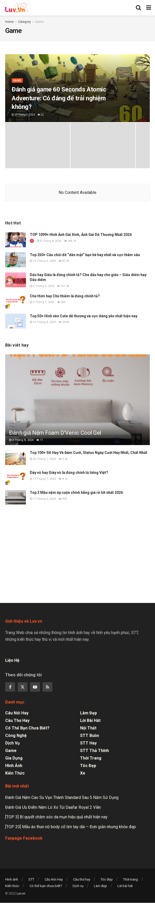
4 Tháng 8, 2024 (21, 440)
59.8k (64, 322)
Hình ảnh (13, 765)
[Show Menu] (148, 8)
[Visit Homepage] (16, 8)
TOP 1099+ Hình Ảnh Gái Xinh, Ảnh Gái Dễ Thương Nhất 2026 (81, 235)
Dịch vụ (12, 743)
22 (41, 114)
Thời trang (90, 758)
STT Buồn (89, 735)
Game (39, 22)
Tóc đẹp (88, 765)
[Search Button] (138, 8)
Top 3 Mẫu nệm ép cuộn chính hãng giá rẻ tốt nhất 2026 (76, 492)
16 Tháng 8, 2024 (43, 322)
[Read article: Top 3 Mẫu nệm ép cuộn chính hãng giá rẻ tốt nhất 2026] (15, 497)
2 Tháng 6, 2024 (42, 286)
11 (39, 440)
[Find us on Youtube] (35, 687)
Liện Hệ (12, 660)
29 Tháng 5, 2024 (23, 114)
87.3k (64, 261)
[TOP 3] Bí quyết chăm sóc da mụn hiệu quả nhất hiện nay (56, 816)
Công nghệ (16, 735)
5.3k (63, 459)
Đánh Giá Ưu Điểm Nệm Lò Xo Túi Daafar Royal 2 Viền (53, 807)
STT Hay (88, 743)
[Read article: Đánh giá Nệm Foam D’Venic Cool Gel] (77, 406)
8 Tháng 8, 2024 (49, 241)
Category (24, 22)
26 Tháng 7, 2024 (43, 459)
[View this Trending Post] (32, 241)
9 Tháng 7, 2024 (42, 302)
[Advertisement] (77, 553)
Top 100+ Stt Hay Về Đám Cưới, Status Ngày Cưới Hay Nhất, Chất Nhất (88, 453)
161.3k (63, 286)
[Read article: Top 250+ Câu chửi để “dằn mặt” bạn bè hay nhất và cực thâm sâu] (15, 259)
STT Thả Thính (94, 750)
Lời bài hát (90, 720)
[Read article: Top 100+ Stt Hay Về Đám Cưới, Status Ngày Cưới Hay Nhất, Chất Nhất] (15, 457)
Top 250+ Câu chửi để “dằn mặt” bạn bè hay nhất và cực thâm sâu (85, 255)
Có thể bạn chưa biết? (27, 728)
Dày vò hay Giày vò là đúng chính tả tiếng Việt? (69, 472)
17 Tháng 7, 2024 (43, 479)
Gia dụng (14, 758)
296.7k (70, 241)
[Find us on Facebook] (10, 687)
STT (31, 879)
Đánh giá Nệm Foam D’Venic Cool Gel (55, 433)
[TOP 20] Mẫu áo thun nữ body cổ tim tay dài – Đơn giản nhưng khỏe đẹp (70, 826)
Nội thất (88, 728)
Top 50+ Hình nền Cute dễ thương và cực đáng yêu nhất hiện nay (83, 316)
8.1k (63, 479)
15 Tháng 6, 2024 (43, 261)
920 (63, 499)
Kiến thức (15, 773)
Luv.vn (21, 893)
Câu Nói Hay (17, 713)
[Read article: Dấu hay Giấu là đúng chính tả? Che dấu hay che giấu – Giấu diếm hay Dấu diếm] (15, 279)
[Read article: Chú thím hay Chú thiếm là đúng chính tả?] (15, 301)
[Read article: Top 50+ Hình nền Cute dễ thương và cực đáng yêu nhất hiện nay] (15, 321)
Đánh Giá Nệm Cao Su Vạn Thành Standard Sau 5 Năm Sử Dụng (61, 797)
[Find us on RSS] (47, 687)
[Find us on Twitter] (22, 687)
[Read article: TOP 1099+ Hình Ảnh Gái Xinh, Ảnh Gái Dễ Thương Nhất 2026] (15, 239)
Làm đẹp (88, 713)
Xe (82, 773)
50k (61, 302)
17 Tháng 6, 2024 (43, 499)
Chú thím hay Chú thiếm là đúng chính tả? (65, 296)
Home (9, 22)
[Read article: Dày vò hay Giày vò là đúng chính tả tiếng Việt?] (15, 477)
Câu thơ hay (17, 720)
